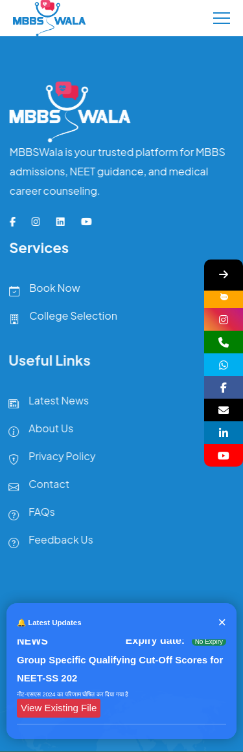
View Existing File (59, 708)
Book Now (41, 290)
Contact (35, 486)
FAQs (28, 514)
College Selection (60, 318)
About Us (37, 431)
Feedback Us (47, 542)
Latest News (45, 403)
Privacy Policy (48, 459)
